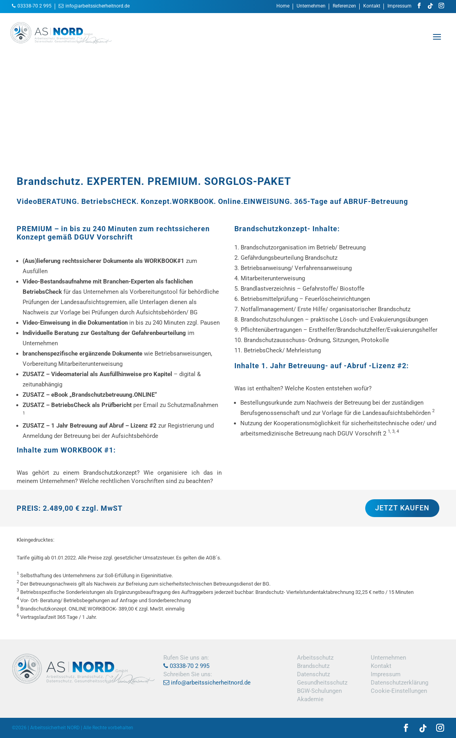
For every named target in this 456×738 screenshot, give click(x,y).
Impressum (399, 6)
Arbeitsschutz (315, 657)
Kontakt (371, 6)
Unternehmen (311, 6)
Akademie (310, 699)
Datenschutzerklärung (399, 682)
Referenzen (344, 6)
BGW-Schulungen (319, 690)
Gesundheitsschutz (322, 682)
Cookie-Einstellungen (399, 690)
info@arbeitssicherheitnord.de (97, 6)
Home (282, 6)
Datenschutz (313, 674)
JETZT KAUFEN (402, 508)
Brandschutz (313, 666)
